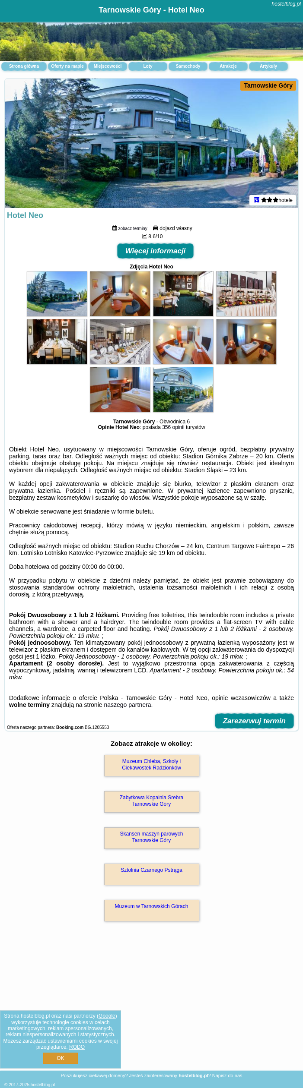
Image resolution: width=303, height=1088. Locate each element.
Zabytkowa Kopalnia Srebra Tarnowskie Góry (151, 801)
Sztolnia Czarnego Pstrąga (151, 870)
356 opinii (173, 427)
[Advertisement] (151, 1005)
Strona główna (24, 66)
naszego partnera (127, 704)
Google (107, 1016)
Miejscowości (107, 66)
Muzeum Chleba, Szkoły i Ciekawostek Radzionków (151, 764)
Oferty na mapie (67, 66)
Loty (147, 66)
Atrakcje (228, 66)
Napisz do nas (227, 1075)
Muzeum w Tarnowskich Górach (151, 906)
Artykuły (268, 66)
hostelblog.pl (286, 4)
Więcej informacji (155, 251)
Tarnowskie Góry (268, 85)
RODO (77, 1047)
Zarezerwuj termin (254, 721)
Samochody (188, 66)
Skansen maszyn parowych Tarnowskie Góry (151, 837)
